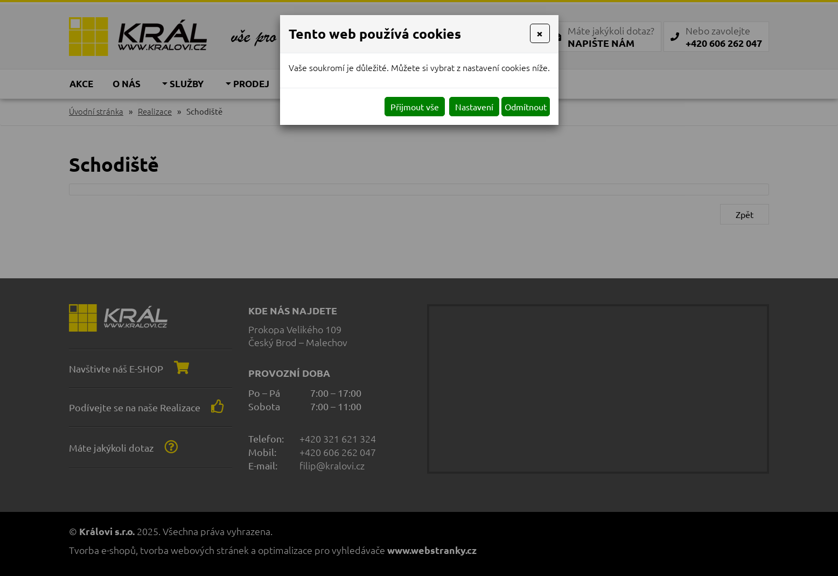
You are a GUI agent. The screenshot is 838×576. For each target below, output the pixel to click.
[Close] (539, 33)
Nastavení (474, 106)
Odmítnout (526, 106)
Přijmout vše (414, 106)
